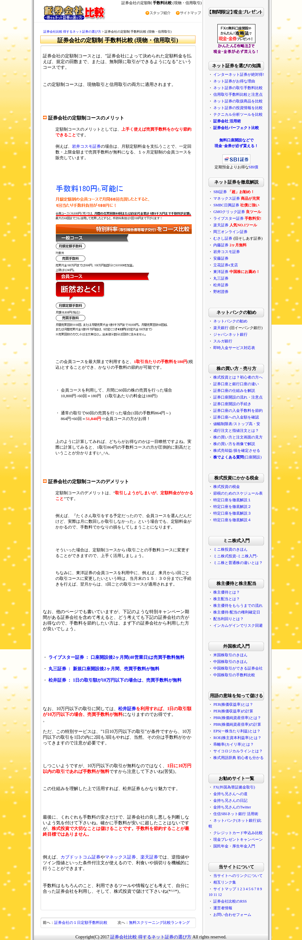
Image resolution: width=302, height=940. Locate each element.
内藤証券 (220, 245)
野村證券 (220, 291)
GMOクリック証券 (229, 212)
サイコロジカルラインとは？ (238, 751)
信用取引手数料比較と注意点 (238, 94)
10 (210, 894)
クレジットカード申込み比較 (238, 833)
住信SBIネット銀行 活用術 (235, 814)
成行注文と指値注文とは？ (236, 430)
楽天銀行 (220, 328)
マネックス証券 (120, 857)
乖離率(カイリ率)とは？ (233, 744)
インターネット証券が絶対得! (238, 74)
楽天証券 (149, 857)
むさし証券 (222, 238)
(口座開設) (237, 457)
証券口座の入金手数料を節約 (238, 410)
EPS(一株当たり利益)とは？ (236, 731)
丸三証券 (220, 278)
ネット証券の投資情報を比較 (238, 108)
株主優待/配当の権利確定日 (236, 612)
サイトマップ (224, 889)
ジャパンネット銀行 (230, 334)
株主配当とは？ (226, 599)
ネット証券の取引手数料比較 (238, 88)
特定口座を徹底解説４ (232, 520)
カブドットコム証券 (80, 857)
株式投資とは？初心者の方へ (238, 377)
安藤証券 (220, 258)
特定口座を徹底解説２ (232, 506)
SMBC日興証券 (226, 205)
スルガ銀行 (222, 341)
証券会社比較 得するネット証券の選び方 (72, 31)
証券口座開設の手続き (232, 404)
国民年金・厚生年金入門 (234, 846)
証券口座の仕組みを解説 (234, 390)
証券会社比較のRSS (230, 901)
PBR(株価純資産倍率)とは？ (237, 718)
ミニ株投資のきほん (230, 549)
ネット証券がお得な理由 (234, 81)
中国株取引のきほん (230, 661)
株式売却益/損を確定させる (236, 450)
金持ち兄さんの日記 (230, 800)
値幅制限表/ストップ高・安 (236, 424)
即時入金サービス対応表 (234, 348)
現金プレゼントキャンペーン (238, 839)
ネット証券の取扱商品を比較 (238, 101)
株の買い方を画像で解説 (234, 444)
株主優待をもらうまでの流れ (238, 605)
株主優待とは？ (226, 592)
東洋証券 (220, 271)
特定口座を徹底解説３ (232, 513)
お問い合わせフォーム (232, 914)
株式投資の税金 (226, 486)
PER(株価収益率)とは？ (233, 704)
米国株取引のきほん (230, 655)
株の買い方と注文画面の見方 (238, 437)
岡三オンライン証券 (230, 232)
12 (220, 894)
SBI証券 (220, 192)
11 (215, 894)
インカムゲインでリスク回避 (238, 625)
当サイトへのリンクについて (238, 875)
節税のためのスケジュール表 (238, 493)
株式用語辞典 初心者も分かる (238, 757)
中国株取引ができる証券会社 (238, 668)
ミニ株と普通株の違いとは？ (238, 563)
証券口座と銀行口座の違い (236, 384)
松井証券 (127, 708)
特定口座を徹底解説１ (232, 500)
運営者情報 (222, 908)
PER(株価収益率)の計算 (233, 711)
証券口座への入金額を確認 (236, 417)
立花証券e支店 (225, 265)
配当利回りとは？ (228, 619)
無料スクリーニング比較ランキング (159, 922)
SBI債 (254, 167)
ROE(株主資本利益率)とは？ (237, 738)
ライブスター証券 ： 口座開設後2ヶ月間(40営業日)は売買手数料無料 (116, 657)
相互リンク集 (224, 882)
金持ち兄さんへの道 (230, 794)
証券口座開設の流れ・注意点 (238, 397)
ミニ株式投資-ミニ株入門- (235, 556)
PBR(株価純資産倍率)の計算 (237, 724)
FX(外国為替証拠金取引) (234, 787)
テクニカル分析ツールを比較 (238, 114)
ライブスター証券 (228, 218)
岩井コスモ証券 (86, 146)
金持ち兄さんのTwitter (232, 807)
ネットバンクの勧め (230, 321)
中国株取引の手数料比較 (234, 675)
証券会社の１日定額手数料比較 (80, 922)
